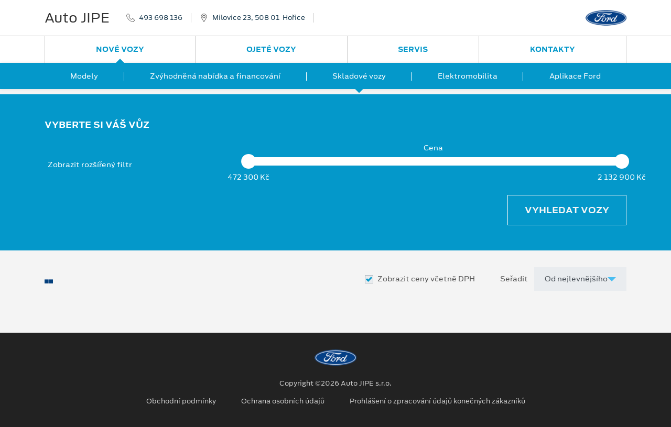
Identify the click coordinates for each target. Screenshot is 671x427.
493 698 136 (160, 18)
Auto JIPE (77, 17)
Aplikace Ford (575, 76)
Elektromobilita (467, 76)
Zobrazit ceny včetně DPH (426, 279)
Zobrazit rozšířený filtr (90, 164)
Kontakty (552, 49)
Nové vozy (120, 49)
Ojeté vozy (271, 49)
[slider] (248, 161)
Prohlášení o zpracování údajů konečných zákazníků (437, 401)
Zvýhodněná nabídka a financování (215, 76)
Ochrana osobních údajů (282, 401)
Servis (413, 49)
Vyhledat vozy (567, 210)
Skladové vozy (359, 76)
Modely (84, 76)
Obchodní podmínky (181, 401)
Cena (433, 148)
